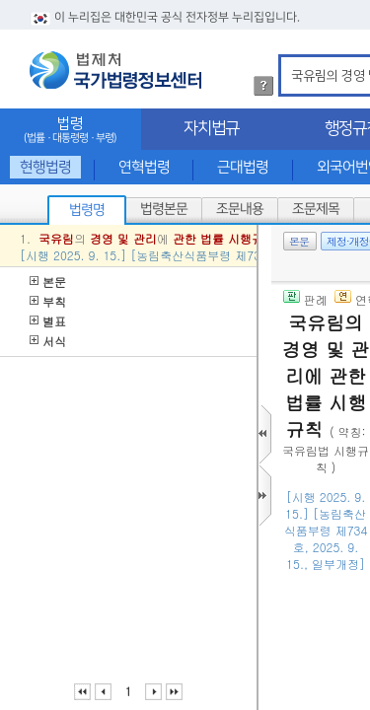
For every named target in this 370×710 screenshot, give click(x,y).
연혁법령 (144, 167)
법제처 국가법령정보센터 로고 (115, 70)
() (328, 610)
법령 (70, 129)
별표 (48, 321)
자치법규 (211, 128)
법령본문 (163, 209)
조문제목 (315, 209)
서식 (48, 340)
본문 (48, 281)
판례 (305, 299)
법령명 (87, 210)
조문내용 (239, 209)
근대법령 (242, 167)
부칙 (48, 301)
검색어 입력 (287, 57)
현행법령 (45, 167)
